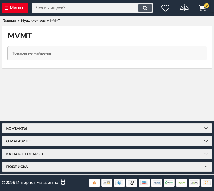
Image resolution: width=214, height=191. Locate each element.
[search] (92, 8)
